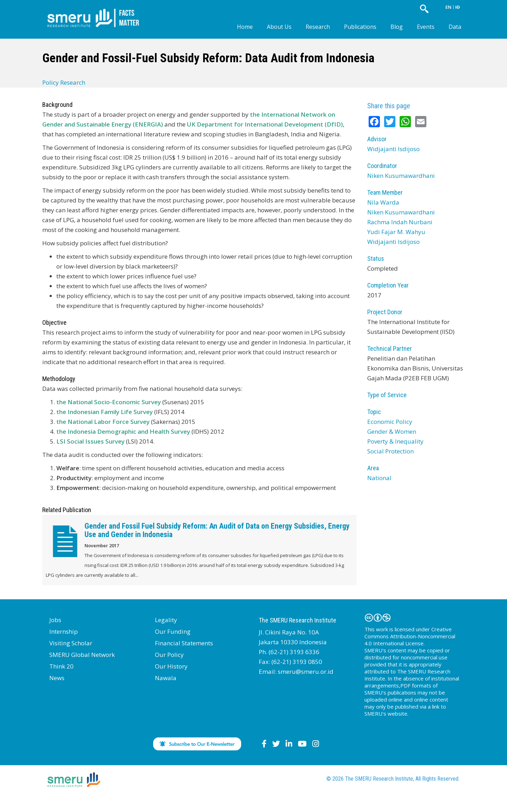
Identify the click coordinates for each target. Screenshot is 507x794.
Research (318, 27)
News (56, 678)
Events (425, 27)
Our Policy (169, 655)
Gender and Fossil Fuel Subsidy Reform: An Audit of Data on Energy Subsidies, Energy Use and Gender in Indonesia (217, 530)
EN (448, 7)
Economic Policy (389, 422)
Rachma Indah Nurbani (399, 222)
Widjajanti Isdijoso (393, 149)
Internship (63, 631)
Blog (396, 27)
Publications (360, 27)
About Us (279, 27)
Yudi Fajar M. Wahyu (396, 232)
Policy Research (63, 82)
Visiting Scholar (70, 643)
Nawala (165, 678)
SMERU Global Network (82, 655)
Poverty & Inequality (395, 441)
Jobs (55, 620)
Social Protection (390, 451)
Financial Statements (184, 643)
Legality (166, 620)
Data (455, 27)
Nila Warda (383, 202)
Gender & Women (391, 431)
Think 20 (61, 666)
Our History (171, 666)
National (379, 478)
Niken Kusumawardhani (401, 176)
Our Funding (172, 631)
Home (245, 27)
